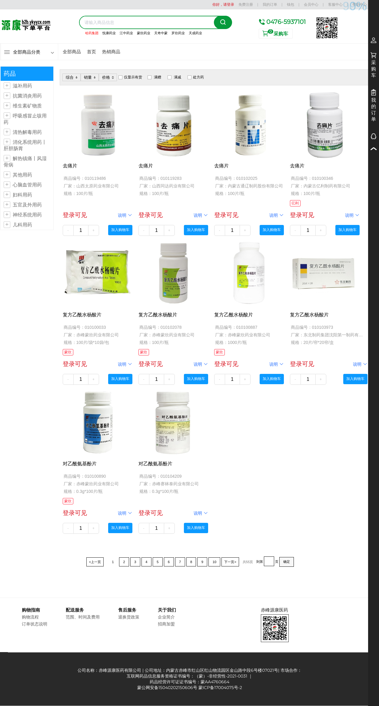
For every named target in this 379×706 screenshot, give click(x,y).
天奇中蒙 (161, 33)
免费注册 (245, 4)
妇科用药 (22, 194)
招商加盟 (166, 624)
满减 (177, 77)
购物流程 (30, 617)
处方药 (198, 77)
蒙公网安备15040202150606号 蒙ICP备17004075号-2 (189, 687)
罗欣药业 (178, 33)
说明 (125, 215)
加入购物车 (120, 230)
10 (214, 562)
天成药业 (195, 33)
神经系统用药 (27, 214)
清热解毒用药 (27, 132)
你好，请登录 (223, 4)
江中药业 (126, 33)
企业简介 (166, 617)
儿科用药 (22, 224)
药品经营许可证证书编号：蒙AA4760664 (189, 682)
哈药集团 (91, 33)
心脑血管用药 (27, 184)
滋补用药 (22, 85)
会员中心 (311, 4)
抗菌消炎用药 (27, 95)
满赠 (157, 77)
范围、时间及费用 (83, 617)
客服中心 (335, 4)
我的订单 (270, 4)
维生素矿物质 (27, 105)
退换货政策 (128, 617)
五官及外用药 (27, 204)
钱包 (290, 4)
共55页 (248, 562)
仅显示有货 (133, 77)
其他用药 (22, 174)
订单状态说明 (34, 624)
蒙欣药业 (143, 33)
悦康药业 (109, 33)
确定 (286, 561)
